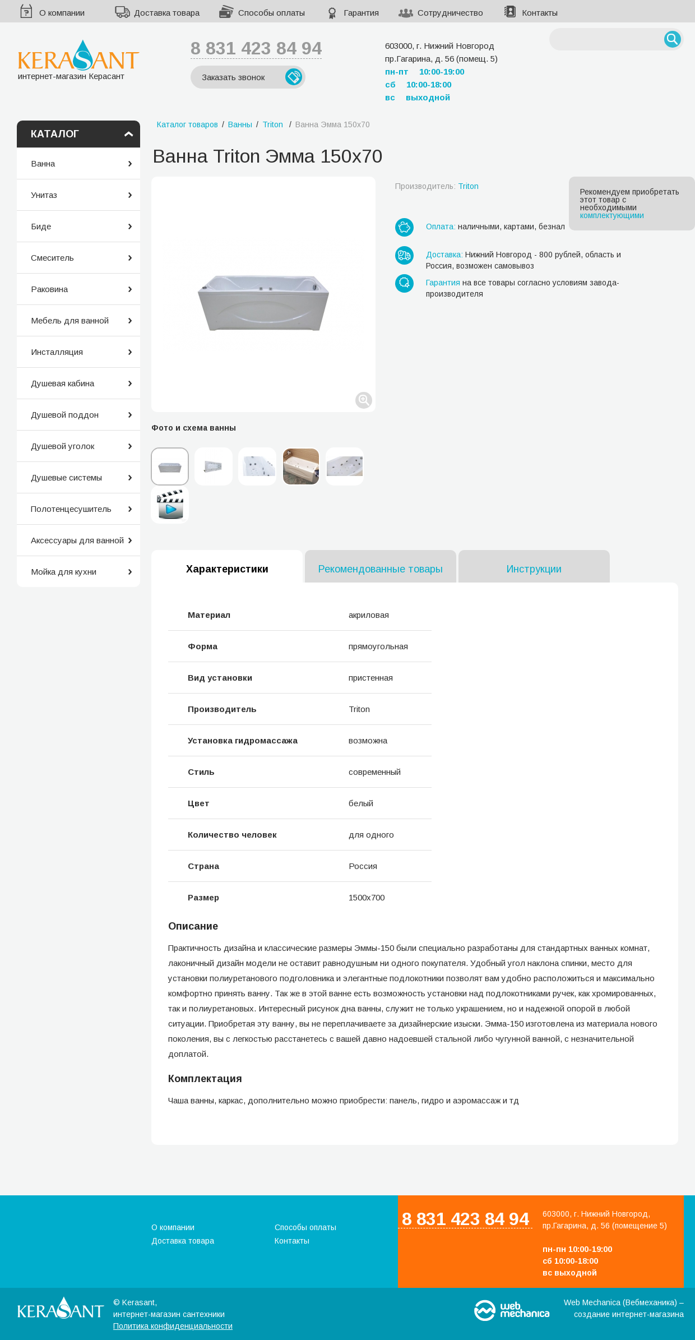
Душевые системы (66, 477)
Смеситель (52, 257)
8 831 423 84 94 (256, 48)
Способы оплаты (271, 12)
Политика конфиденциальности (173, 1325)
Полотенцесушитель (71, 509)
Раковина (49, 289)
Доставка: (444, 254)
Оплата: (441, 226)
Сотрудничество (450, 12)
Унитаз (44, 195)
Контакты (540, 12)
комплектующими (612, 215)
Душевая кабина (62, 383)
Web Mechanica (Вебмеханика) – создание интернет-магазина (624, 1308)
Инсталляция (57, 352)
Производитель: (437, 186)
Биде (41, 226)
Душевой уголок (62, 446)
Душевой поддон (65, 414)
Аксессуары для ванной (77, 540)
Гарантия (361, 12)
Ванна (43, 163)
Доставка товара (167, 12)
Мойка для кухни (63, 571)
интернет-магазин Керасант (79, 59)
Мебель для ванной (70, 320)
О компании (62, 12)
